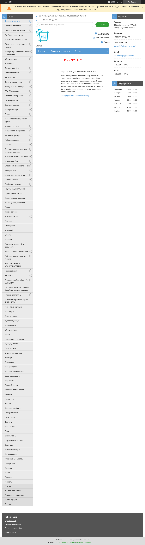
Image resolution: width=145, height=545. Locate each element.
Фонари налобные (13, 408)
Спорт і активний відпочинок (17, 166)
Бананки (8, 239)
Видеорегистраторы (13, 353)
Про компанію (10, 520)
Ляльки (8, 144)
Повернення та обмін (13, 528)
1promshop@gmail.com (124, 55)
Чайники (8, 394)
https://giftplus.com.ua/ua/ (124, 46)
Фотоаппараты (11, 454)
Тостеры (8, 403)
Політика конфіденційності (86, 542)
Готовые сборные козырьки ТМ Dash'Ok (16, 300)
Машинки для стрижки (14, 339)
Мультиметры (10, 325)
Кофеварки (10, 380)
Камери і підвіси (12, 126)
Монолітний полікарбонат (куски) (16, 120)
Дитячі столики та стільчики (16, 251)
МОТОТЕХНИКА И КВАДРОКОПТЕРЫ (13, 264)
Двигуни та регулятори (15, 86)
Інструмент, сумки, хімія (15, 175)
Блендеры (9, 311)
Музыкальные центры (14, 459)
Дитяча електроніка (13, 82)
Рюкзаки (8, 221)
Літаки (7, 114)
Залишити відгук (102, 38)
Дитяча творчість (12, 68)
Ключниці (9, 230)
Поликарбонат (11, 271)
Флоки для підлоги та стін (16, 39)
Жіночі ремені (11, 212)
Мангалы (8, 482)
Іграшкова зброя (12, 161)
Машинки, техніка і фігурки (16, 156)
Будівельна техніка (13, 184)
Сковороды (10, 417)
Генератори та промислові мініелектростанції (16, 150)
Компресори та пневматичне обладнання (17, 53)
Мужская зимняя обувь (14, 371)
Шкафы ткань (10, 435)
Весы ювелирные (12, 376)
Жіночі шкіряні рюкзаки (15, 198)
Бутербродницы (12, 320)
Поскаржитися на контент (65, 542)
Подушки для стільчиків (15, 189)
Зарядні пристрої (12, 105)
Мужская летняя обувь (14, 389)
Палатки (8, 477)
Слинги (8, 235)
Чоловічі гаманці (12, 216)
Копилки (8, 468)
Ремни (7, 207)
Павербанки (10, 463)
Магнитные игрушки (13, 307)
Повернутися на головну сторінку (75, 95)
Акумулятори (10, 170)
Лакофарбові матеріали (15, 30)
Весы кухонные (11, 316)
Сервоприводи (11, 100)
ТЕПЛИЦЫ (9, 275)
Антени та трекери (13, 135)
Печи (7, 431)
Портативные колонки (14, 440)
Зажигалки (9, 445)
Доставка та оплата (13, 490)
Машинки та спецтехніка (15, 130)
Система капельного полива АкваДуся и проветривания (17, 288)
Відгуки (8, 504)
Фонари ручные (12, 366)
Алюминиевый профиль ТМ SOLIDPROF (16, 281)
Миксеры (9, 357)
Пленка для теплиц (13, 295)
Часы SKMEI (10, 426)
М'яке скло (9, 63)
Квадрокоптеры (12, 109)
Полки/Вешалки (11, 385)
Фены (7, 334)
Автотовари (10, 77)
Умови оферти (11, 499)
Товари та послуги (12, 21)
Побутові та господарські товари (15, 257)
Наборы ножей (11, 412)
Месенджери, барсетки (15, 202)
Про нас (8, 486)
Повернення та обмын (14, 495)
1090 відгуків (116, 2)
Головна (41, 51)
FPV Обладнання (12, 91)
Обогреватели (11, 59)
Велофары (9, 362)
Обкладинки (10, 225)
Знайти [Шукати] (102, 25)
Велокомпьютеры (12, 449)
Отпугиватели (10, 348)
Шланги (8, 472)
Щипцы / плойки (12, 343)
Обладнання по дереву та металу (16, 45)
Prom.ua (85, 540)
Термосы (9, 422)
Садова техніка (11, 179)
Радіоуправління (12, 72)
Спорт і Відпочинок (13, 25)
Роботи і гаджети (12, 140)
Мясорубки (9, 399)
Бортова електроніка (14, 95)
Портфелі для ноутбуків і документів (16, 245)
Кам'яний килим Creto (14, 35)
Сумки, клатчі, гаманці (14, 193)
